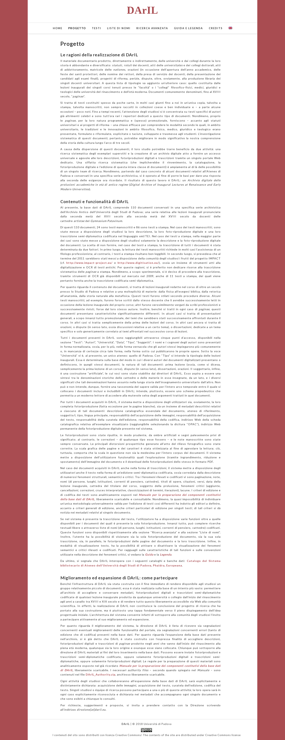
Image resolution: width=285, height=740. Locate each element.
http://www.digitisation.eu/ (138, 262)
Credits (216, 28)
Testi (96, 28)
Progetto (77, 28)
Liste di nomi (118, 28)
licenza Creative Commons (123, 735)
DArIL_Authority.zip (100, 674)
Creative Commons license (223, 735)
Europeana (174, 565)
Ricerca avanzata (152, 28)
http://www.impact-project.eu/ (89, 262)
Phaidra (159, 565)
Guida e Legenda (188, 28)
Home (57, 28)
